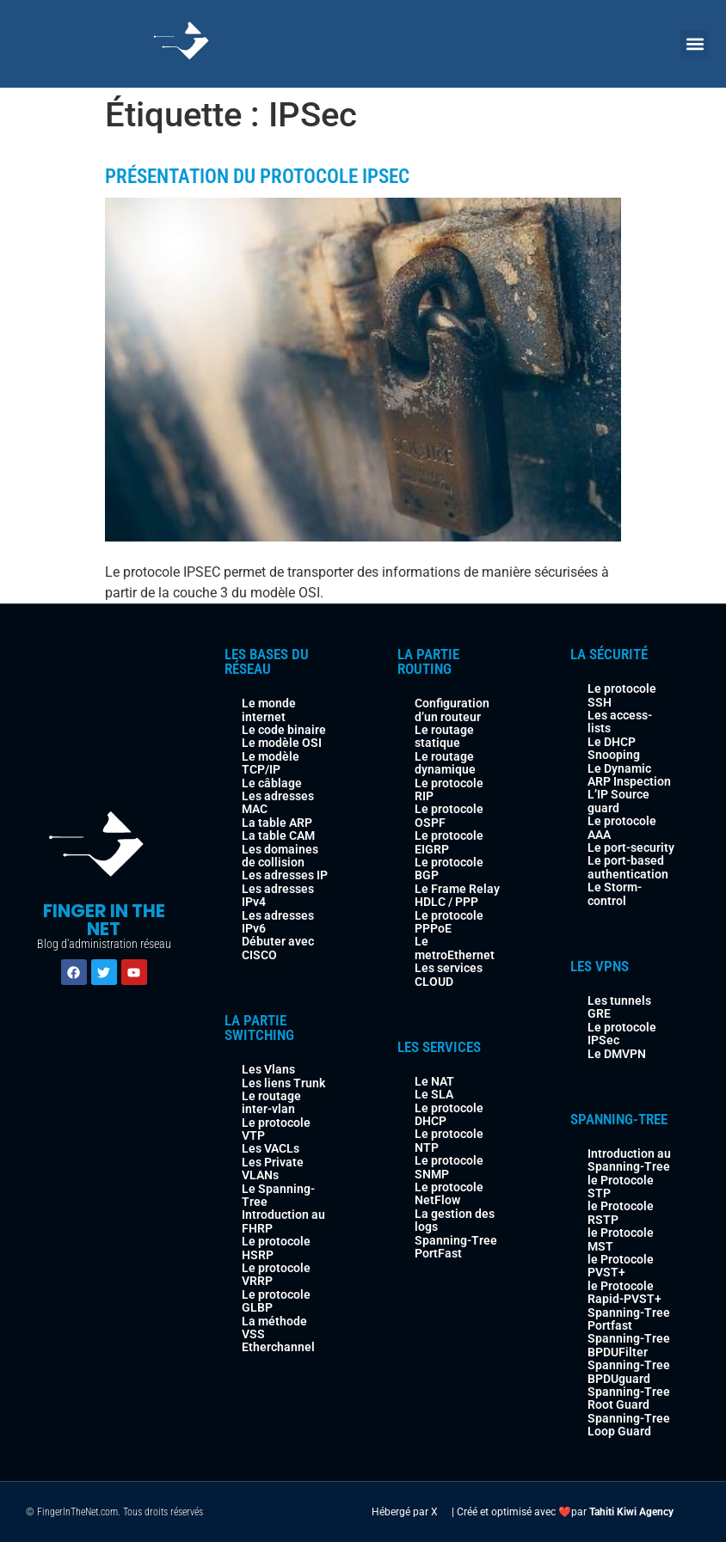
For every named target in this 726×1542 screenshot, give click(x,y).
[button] (694, 44)
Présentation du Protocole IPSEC (257, 176)
